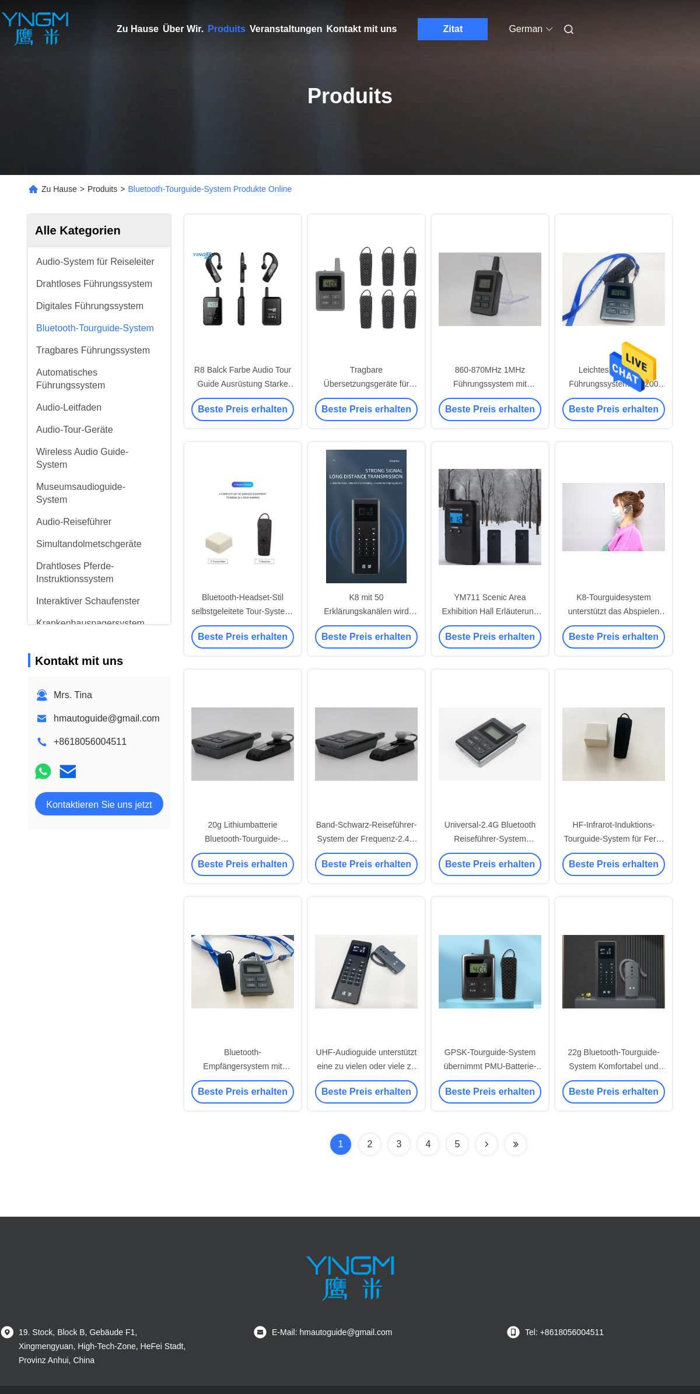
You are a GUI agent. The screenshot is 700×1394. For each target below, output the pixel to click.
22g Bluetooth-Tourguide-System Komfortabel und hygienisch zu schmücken (613, 1066)
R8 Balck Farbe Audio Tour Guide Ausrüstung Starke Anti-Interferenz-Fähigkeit (242, 383)
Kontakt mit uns (361, 29)
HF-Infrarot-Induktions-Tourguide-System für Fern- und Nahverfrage (613, 838)
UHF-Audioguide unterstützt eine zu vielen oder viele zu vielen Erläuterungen (366, 1066)
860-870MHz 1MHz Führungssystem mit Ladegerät (490, 383)
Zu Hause (138, 29)
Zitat (453, 29)
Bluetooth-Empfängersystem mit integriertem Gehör (242, 1066)
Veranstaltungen (286, 29)
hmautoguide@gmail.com (107, 718)
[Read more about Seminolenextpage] (486, 1144)
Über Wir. (183, 29)
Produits (227, 29)
